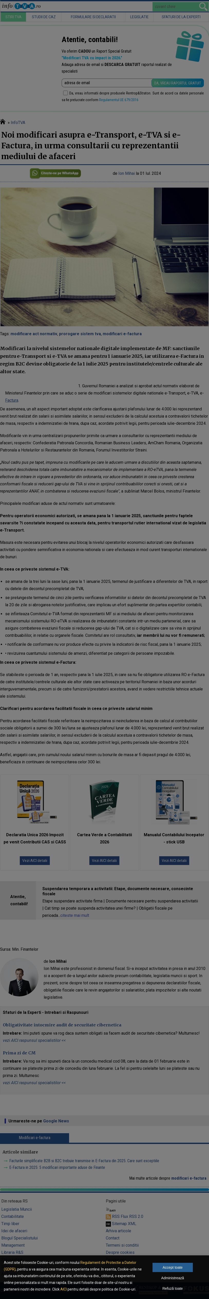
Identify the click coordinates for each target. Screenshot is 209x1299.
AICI (63, 1289)
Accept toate (173, 1267)
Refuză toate (173, 1288)
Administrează (172, 1278)
